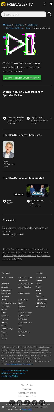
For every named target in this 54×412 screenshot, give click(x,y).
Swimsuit (46, 255)
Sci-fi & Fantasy (41, 303)
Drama (38, 290)
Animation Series (25, 313)
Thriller (21, 309)
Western (4, 319)
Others (4, 338)
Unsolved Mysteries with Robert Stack (19, 255)
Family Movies (41, 300)
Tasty (39, 255)
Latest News (25, 249)
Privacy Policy (27, 409)
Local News (22, 300)
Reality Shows (23, 316)
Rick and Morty (9, 259)
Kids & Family (6, 329)
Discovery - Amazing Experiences (6, 287)
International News (8, 303)
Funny (3, 325)
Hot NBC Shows (7, 277)
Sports (20, 303)
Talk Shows (22, 319)
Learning (21, 335)
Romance (39, 296)
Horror (4, 309)
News (3, 300)
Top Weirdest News (11, 252)
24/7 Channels (24, 293)
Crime (3, 313)
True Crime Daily (28, 252)
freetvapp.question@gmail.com (19, 364)
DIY (19, 329)
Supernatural (42, 252)
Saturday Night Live (39, 249)
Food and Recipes (25, 322)
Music (3, 332)
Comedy (21, 306)
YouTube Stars (23, 332)
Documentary (41, 306)
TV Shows (5, 273)
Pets (20, 325)
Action (38, 284)
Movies (39, 273)
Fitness (4, 335)
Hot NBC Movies (42, 277)
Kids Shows (5, 316)
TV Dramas (5, 306)
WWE (19, 259)
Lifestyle (4, 322)
